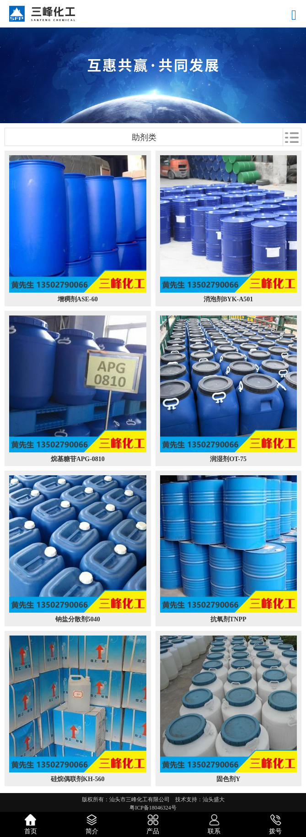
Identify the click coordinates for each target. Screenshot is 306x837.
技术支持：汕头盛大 (200, 799)
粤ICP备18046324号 (153, 807)
